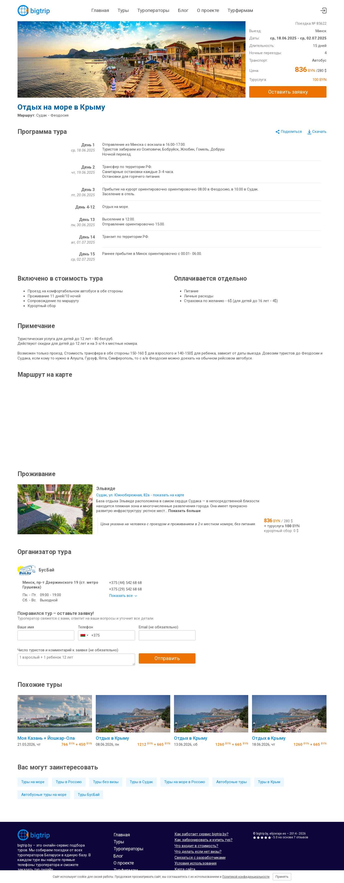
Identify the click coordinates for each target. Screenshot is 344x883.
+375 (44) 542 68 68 (125, 582)
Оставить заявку (288, 92)
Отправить (167, 658)
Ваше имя (26, 627)
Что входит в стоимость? (196, 846)
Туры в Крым (269, 782)
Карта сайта (184, 869)
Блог (183, 10)
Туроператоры (153, 10)
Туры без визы (105, 782)
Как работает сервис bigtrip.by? (201, 834)
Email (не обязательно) (158, 627)
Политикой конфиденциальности (246, 877)
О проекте (208, 10)
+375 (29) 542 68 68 (125, 589)
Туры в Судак (141, 782)
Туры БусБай (89, 794)
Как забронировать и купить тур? (203, 840)
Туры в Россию (69, 782)
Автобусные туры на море (43, 794)
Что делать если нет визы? (198, 851)
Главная (100, 10)
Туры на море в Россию (184, 782)
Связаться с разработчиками (200, 857)
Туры (123, 10)
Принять (282, 877)
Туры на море (32, 782)
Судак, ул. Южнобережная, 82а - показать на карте (140, 495)
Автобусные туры (231, 782)
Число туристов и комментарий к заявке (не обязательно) (68, 650)
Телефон (85, 627)
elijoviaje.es (278, 833)
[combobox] (84, 635)
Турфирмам (240, 10)
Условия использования (195, 863)
